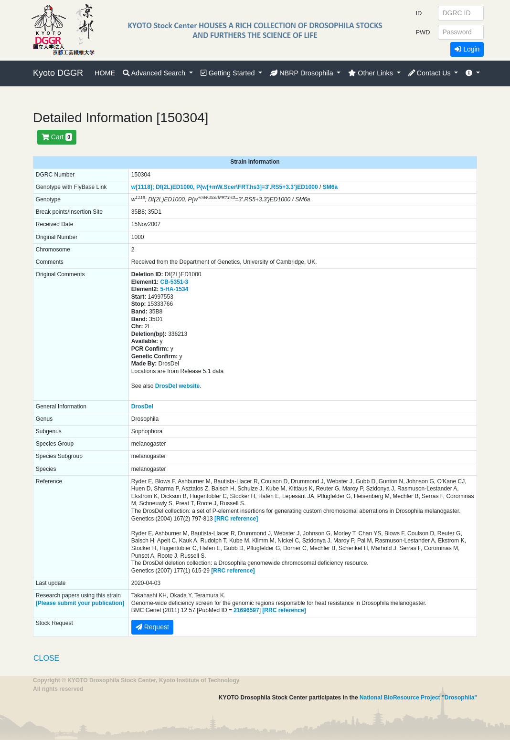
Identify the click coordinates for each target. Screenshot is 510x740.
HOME (105, 73)
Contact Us (430, 73)
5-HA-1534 (174, 289)
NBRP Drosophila (302, 73)
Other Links (371, 73)
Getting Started (229, 73)
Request (152, 627)
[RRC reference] (236, 518)
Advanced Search (155, 73)
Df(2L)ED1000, (175, 187)
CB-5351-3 (174, 282)
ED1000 (307, 187)
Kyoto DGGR (58, 73)
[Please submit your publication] (80, 603)
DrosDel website (177, 386)
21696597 (246, 610)
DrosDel (142, 406)
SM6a (330, 187)
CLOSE (46, 658)
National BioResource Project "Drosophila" (418, 697)
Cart (57, 137)
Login (467, 49)
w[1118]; (142, 187)
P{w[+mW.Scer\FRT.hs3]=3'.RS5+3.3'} (246, 187)
